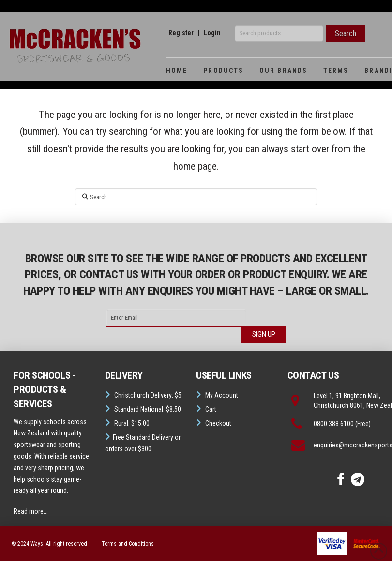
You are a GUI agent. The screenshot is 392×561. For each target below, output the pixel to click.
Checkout (218, 423)
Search (345, 33)
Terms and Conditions (128, 543)
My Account (221, 395)
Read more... (31, 511)
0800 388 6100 (334, 424)
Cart (210, 409)
